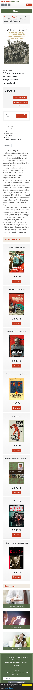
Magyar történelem (17, 17)
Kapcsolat (25, 663)
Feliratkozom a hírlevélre (16, 682)
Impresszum (16, 665)
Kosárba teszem (20, 97)
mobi (24, 116)
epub (19, 116)
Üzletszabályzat (16, 660)
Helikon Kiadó (10, 127)
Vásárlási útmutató (22, 657)
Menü (16, 11)
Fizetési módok (9, 657)
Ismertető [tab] (7, 146)
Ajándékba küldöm (20, 102)
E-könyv (6, 17)
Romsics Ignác (8, 70)
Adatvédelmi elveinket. (9, 688)
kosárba (16, 281)
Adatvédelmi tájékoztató (12, 663)
